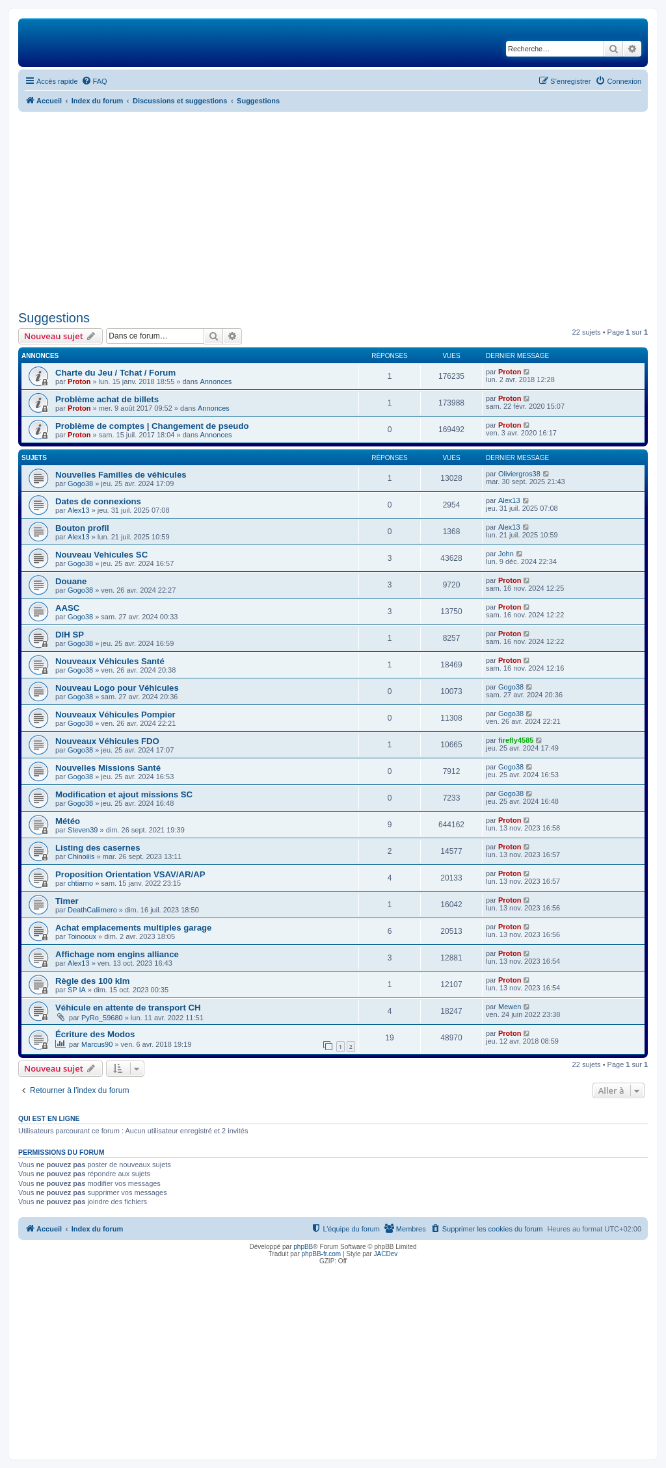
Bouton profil (82, 528)
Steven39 (83, 830)
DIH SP (69, 634)
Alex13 (79, 510)
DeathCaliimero (92, 910)
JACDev (386, 1253)
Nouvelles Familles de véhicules (121, 475)
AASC (67, 608)
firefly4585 (515, 740)
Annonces (216, 381)
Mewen (509, 1007)
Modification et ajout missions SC (124, 794)
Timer (67, 901)
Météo (67, 821)
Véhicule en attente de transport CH (128, 1007)
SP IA (77, 990)
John (506, 554)
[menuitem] (94, 81)
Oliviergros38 (519, 474)
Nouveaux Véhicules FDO (107, 741)
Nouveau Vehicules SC (101, 555)
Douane (71, 581)
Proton (79, 381)
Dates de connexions (98, 501)
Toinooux (82, 936)
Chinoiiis (81, 856)
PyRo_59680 (102, 1018)
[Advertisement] (333, 209)
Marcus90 (97, 1044)
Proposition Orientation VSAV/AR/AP (130, 874)
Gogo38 (80, 483)
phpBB (303, 1246)
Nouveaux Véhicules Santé (110, 661)
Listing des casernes (97, 848)
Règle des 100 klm (92, 981)
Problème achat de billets (107, 399)
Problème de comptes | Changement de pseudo (152, 426)
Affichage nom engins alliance (117, 954)
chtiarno (80, 883)
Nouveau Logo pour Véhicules (117, 688)
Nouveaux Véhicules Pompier (115, 714)
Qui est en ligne (49, 1118)
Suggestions (54, 318)
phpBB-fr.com (321, 1253)
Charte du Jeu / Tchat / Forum (115, 373)
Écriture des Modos (95, 1034)
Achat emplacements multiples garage (133, 928)
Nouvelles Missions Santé (108, 768)
